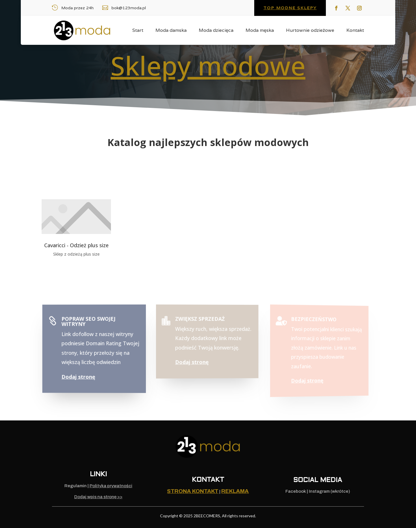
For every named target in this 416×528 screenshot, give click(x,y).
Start (137, 30)
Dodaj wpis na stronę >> (98, 496)
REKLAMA (235, 491)
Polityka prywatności (111, 485)
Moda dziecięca (216, 30)
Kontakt (355, 30)
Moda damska (171, 30)
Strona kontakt (192, 491)
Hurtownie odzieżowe (310, 30)
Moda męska (260, 30)
